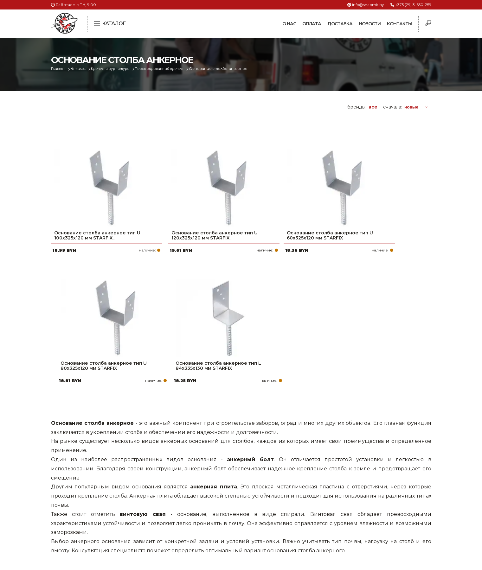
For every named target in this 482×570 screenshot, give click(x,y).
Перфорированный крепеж (170, 69)
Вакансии (204, 528)
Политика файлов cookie (78, 520)
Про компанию (211, 477)
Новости (370, 24)
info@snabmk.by (368, 4)
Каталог (82, 69)
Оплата (311, 24)
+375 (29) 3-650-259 (413, 4)
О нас (289, 24)
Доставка (339, 24)
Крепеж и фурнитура (116, 69)
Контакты (399, 24)
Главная (59, 69)
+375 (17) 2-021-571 (345, 488)
